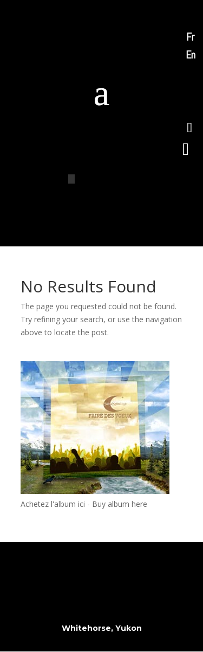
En (190, 55)
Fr (190, 37)
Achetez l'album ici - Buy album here (84, 504)
